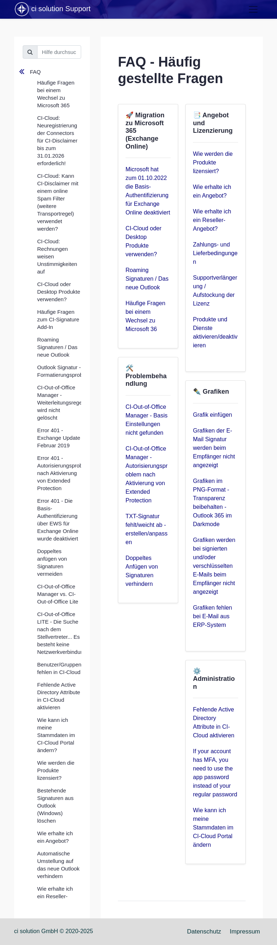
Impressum (245, 931)
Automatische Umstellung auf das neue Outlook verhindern (58, 864)
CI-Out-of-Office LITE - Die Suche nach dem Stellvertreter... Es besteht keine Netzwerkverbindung (59, 633)
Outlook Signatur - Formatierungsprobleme (59, 371)
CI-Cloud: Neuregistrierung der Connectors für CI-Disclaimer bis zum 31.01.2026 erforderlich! (57, 140)
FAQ (35, 72)
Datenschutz (204, 931)
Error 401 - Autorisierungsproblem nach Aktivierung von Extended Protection (59, 473)
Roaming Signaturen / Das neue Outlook (57, 347)
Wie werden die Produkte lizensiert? (55, 770)
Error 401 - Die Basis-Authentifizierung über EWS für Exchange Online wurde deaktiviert (57, 520)
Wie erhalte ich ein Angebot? (55, 837)
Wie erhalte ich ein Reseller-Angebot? (55, 896)
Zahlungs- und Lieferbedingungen (215, 253)
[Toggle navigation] (253, 9)
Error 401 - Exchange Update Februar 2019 (58, 437)
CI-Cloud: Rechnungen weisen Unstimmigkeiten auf (57, 256)
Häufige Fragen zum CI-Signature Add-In (58, 319)
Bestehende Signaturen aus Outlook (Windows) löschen (55, 805)
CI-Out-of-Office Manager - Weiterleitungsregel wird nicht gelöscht (59, 402)
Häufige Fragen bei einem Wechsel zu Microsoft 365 (55, 94)
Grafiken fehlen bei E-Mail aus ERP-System (212, 616)
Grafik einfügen (212, 415)
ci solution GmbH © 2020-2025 (53, 931)
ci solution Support (52, 9)
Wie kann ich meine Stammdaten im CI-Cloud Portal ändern (213, 827)
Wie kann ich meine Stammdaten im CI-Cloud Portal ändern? (56, 735)
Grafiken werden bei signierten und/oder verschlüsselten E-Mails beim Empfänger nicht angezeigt (214, 566)
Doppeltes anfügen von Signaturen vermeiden (52, 562)
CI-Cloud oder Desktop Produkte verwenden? (58, 291)
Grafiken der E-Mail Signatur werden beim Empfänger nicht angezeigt (214, 448)
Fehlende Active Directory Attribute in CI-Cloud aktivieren (58, 696)
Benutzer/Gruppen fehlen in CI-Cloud (59, 668)
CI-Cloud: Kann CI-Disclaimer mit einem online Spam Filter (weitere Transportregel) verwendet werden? (57, 202)
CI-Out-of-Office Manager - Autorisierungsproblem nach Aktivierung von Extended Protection (147, 474)
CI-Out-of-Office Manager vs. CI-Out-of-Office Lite (57, 594)
